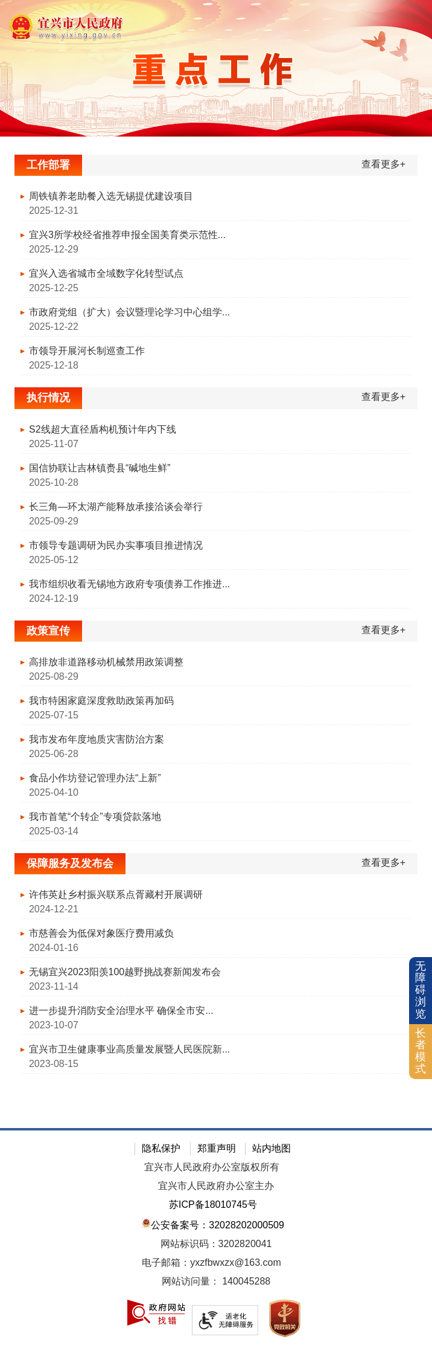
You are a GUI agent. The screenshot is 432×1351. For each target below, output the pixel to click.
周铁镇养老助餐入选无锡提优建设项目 (111, 196)
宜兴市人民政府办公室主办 (216, 1186)
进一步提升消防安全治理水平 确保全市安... (121, 1010)
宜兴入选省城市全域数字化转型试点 (106, 273)
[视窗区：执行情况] (216, 500)
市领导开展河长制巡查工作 (87, 351)
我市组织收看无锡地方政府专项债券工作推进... (129, 584)
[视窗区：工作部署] (216, 268)
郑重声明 (216, 1148)
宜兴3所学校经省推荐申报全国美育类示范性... (127, 235)
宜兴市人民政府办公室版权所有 (211, 1167)
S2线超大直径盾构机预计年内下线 (102, 429)
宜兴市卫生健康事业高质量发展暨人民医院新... (129, 1049)
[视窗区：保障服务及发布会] (216, 966)
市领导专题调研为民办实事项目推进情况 (116, 545)
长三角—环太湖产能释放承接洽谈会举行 (116, 506)
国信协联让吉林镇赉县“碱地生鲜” (100, 468)
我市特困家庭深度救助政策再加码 (101, 700)
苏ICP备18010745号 (213, 1204)
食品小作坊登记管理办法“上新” (95, 778)
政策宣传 (48, 631)
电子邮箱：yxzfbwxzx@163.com (211, 1262)
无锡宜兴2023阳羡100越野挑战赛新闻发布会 (125, 972)
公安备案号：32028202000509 (213, 1223)
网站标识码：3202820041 (216, 1244)
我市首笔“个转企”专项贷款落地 (95, 816)
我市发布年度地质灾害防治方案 (96, 739)
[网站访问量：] (216, 1281)
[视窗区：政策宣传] (216, 734)
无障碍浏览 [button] (420, 990)
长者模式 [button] (420, 1051)
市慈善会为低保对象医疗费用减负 (101, 933)
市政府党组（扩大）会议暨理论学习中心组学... (129, 312)
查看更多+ (383, 164)
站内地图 (271, 1148)
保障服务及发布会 (70, 863)
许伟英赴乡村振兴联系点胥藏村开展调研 (116, 894)
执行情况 (48, 398)
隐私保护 (161, 1148)
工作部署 (48, 165)
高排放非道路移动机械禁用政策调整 (106, 662)
